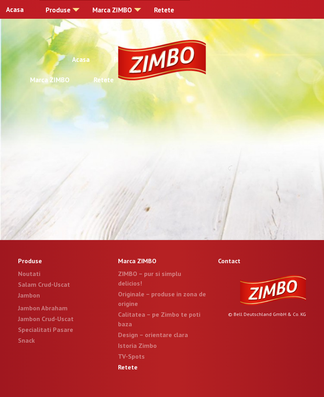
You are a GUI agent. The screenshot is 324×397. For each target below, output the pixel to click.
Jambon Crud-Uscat (46, 319)
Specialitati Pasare (45, 329)
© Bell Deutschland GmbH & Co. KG (267, 314)
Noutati (29, 274)
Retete (164, 10)
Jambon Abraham (43, 308)
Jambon (29, 295)
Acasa (15, 9)
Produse (58, 10)
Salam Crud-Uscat (44, 284)
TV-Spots (131, 356)
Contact (229, 261)
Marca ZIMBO (112, 10)
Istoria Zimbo (137, 345)
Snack (26, 340)
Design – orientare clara (153, 335)
